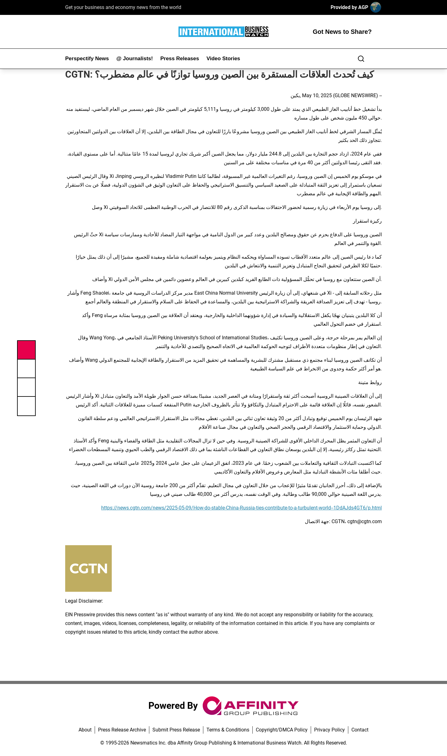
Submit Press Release (176, 730)
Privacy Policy (329, 730)
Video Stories (223, 58)
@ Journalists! (134, 58)
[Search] (361, 59)
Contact (359, 730)
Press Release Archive (122, 730)
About (85, 730)
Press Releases (179, 58)
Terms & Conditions (227, 730)
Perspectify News (87, 58)
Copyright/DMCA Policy (282, 730)
